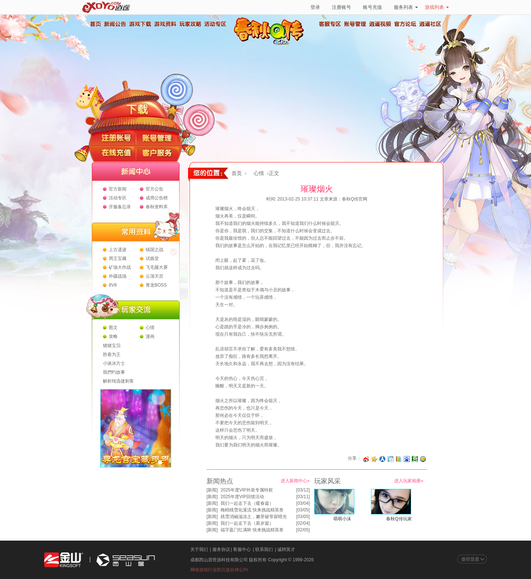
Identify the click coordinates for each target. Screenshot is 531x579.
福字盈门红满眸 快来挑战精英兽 (252, 529)
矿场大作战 (120, 267)
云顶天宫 (154, 276)
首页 (95, 24)
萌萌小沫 (342, 518)
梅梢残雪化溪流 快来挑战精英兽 (252, 510)
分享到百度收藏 (407, 459)
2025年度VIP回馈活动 (242, 496)
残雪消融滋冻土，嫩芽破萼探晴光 (254, 516)
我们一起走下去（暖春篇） (247, 503)
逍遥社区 (430, 24)
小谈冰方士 (114, 363)
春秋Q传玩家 (399, 518)
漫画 (150, 336)
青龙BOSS (156, 285)
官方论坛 (405, 24)
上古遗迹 (117, 249)
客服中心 (242, 549)
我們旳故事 (114, 372)
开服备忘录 (120, 206)
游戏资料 (164, 24)
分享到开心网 (374, 459)
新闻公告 (114, 24)
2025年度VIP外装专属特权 (247, 490)
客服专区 (330, 24)
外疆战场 (117, 276)
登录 (315, 7)
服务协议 (221, 549)
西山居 (124, 560)
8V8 (113, 285)
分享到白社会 (390, 459)
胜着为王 (112, 354)
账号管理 (355, 24)
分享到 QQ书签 (399, 459)
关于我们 (199, 549)
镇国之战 (154, 249)
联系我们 (264, 549)
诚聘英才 (286, 549)
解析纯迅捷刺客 (118, 381)
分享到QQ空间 (423, 459)
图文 (113, 327)
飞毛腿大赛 (157, 267)
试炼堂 (152, 258)
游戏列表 (437, 7)
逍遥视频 (380, 24)
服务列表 (406, 7)
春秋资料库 (157, 206)
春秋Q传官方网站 (271, 44)
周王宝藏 (117, 258)
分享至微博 (366, 459)
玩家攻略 (189, 24)
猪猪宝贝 (112, 345)
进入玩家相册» (408, 480)
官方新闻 (117, 189)
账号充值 (372, 7)
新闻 (212, 490)
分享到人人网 (382, 459)
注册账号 (341, 7)
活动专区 (215, 24)
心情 (150, 327)
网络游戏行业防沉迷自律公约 (219, 569)
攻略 (113, 336)
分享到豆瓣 (415, 459)
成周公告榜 (157, 198)
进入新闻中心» (295, 480)
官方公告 (154, 189)
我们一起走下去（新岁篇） (247, 523)
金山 (63, 560)
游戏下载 (139, 24)
